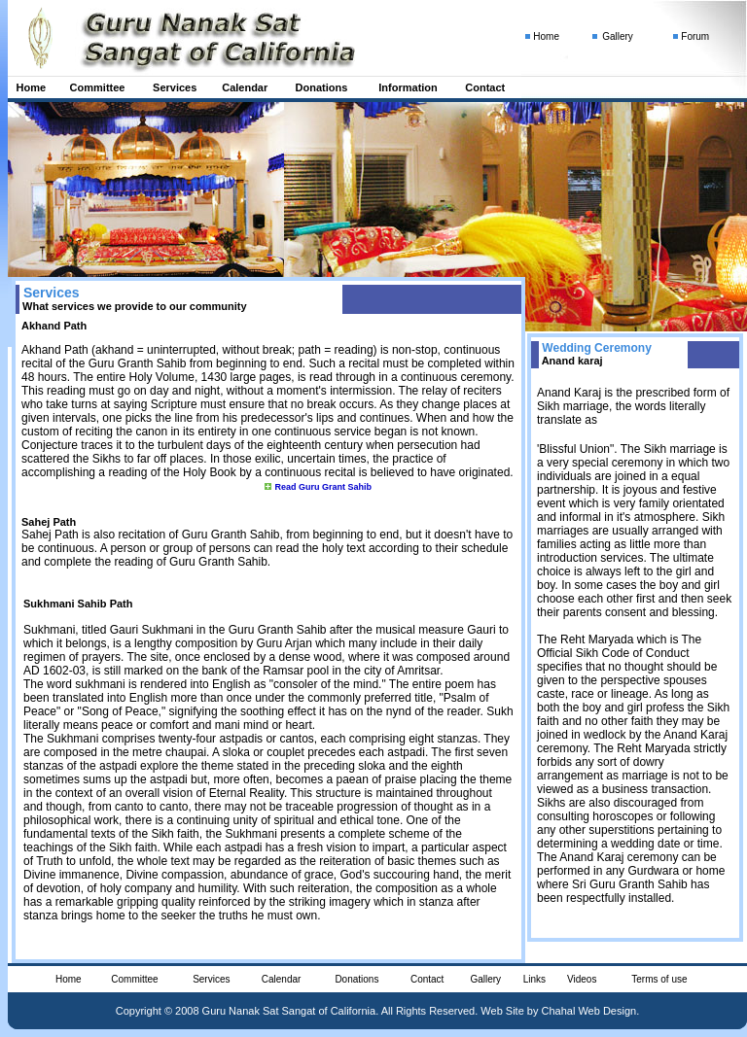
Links (534, 979)
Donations (322, 87)
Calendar (244, 87)
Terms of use (659, 979)
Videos (581, 979)
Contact (485, 87)
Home (32, 87)
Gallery (617, 36)
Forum (695, 36)
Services (174, 87)
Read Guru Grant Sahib (323, 487)
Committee (97, 87)
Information (408, 87)
